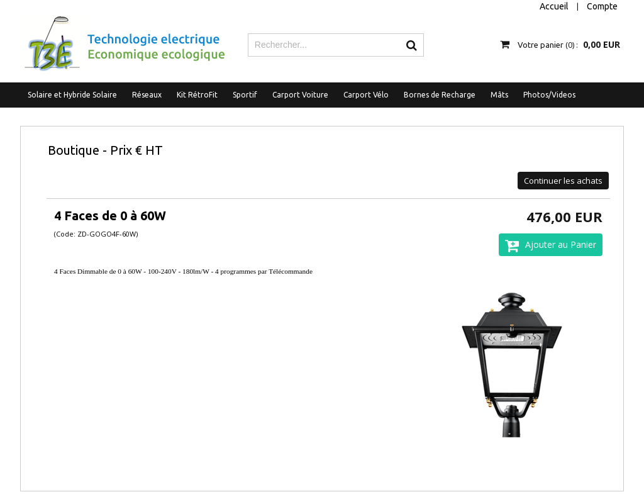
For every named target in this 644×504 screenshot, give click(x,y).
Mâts (499, 95)
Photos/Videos (549, 95)
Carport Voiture (300, 95)
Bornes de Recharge (439, 95)
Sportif (245, 95)
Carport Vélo (366, 95)
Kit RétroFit (197, 95)
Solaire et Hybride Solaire (72, 95)
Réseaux (147, 95)
